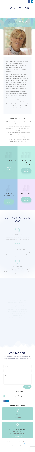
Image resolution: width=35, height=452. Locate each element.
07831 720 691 (19, 391)
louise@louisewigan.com (19, 396)
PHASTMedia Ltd (24, 444)
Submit (27, 386)
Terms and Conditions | (15, 443)
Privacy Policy (22, 443)
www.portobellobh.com (17, 436)
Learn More (9, 168)
